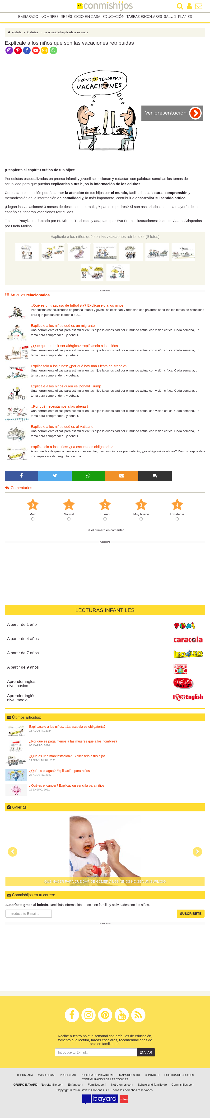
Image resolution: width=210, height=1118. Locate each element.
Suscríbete (190, 914)
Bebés (66, 17)
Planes (185, 17)
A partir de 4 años (23, 639)
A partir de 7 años (23, 653)
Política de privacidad (97, 1075)
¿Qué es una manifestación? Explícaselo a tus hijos (67, 756)
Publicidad (68, 1075)
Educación (113, 17)
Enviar (146, 1053)
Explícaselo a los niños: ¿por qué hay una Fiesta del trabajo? (79, 366)
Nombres (49, 17)
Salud (170, 17)
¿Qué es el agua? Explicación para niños (59, 771)
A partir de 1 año (22, 624)
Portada (14, 32)
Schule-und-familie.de (152, 1085)
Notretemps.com (122, 1085)
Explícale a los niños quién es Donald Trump (66, 387)
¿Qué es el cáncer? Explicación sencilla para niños (66, 786)
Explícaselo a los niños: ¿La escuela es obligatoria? (71, 447)
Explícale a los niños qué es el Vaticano (62, 427)
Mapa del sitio (129, 1075)
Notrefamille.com (52, 1085)
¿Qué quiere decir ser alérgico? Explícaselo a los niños (74, 346)
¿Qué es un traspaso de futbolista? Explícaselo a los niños (77, 306)
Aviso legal (46, 1075)
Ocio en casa (87, 17)
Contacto (152, 1075)
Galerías (32, 32)
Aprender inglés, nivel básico (22, 684)
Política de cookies (179, 1075)
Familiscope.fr (97, 1085)
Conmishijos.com (183, 1085)
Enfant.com (75, 1085)
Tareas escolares (144, 17)
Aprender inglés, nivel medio (22, 698)
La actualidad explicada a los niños (66, 32)
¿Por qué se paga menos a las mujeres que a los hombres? (73, 742)
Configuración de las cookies (105, 1079)
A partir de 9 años (23, 667)
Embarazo (28, 17)
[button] (12, 852)
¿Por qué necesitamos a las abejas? (60, 407)
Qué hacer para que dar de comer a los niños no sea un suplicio (105, 882)
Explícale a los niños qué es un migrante (63, 326)
